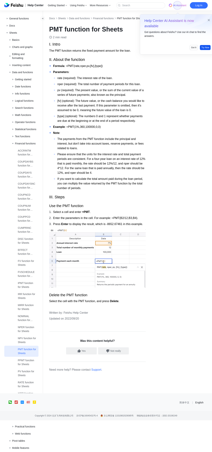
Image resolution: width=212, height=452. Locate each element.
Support (104, 401)
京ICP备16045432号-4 (87, 447)
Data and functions (87, 18)
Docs (60, 18)
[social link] (12, 433)
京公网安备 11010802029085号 (117, 447)
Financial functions (111, 18)
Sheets (70, 18)
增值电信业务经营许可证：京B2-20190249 (157, 447)
